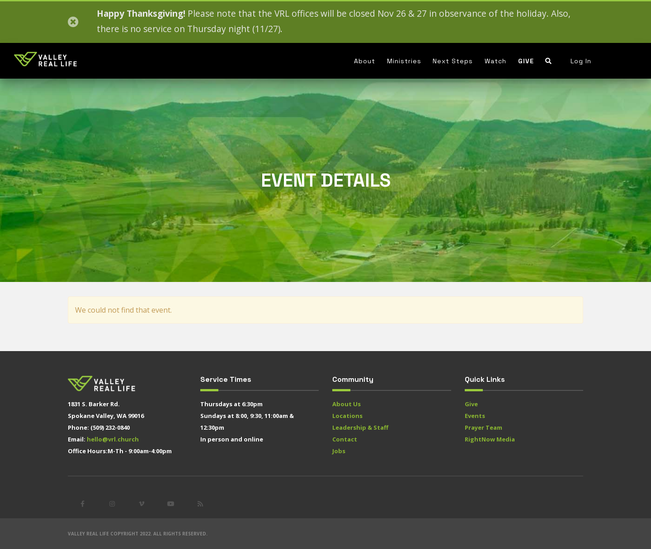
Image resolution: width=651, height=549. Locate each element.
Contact (344, 439)
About (364, 61)
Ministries (404, 61)
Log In (581, 61)
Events (475, 416)
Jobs (338, 451)
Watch (495, 61)
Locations (347, 416)
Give (526, 61)
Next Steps (453, 61)
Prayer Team (483, 427)
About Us (346, 404)
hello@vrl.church (113, 439)
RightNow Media (490, 439)
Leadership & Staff (360, 427)
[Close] (73, 22)
